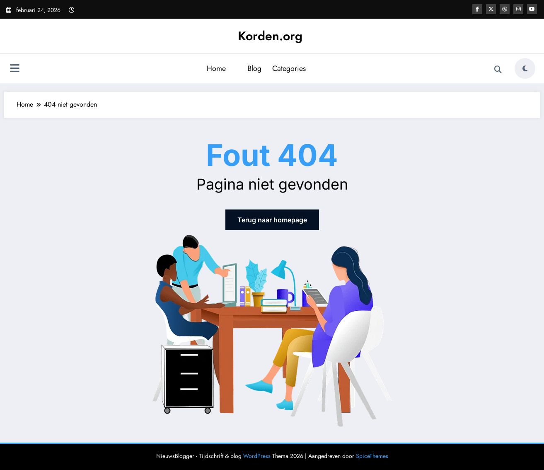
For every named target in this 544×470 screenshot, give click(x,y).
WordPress (257, 456)
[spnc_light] (525, 68)
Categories (289, 68)
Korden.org (270, 36)
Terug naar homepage (272, 220)
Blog (254, 68)
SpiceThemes (372, 456)
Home (216, 68)
